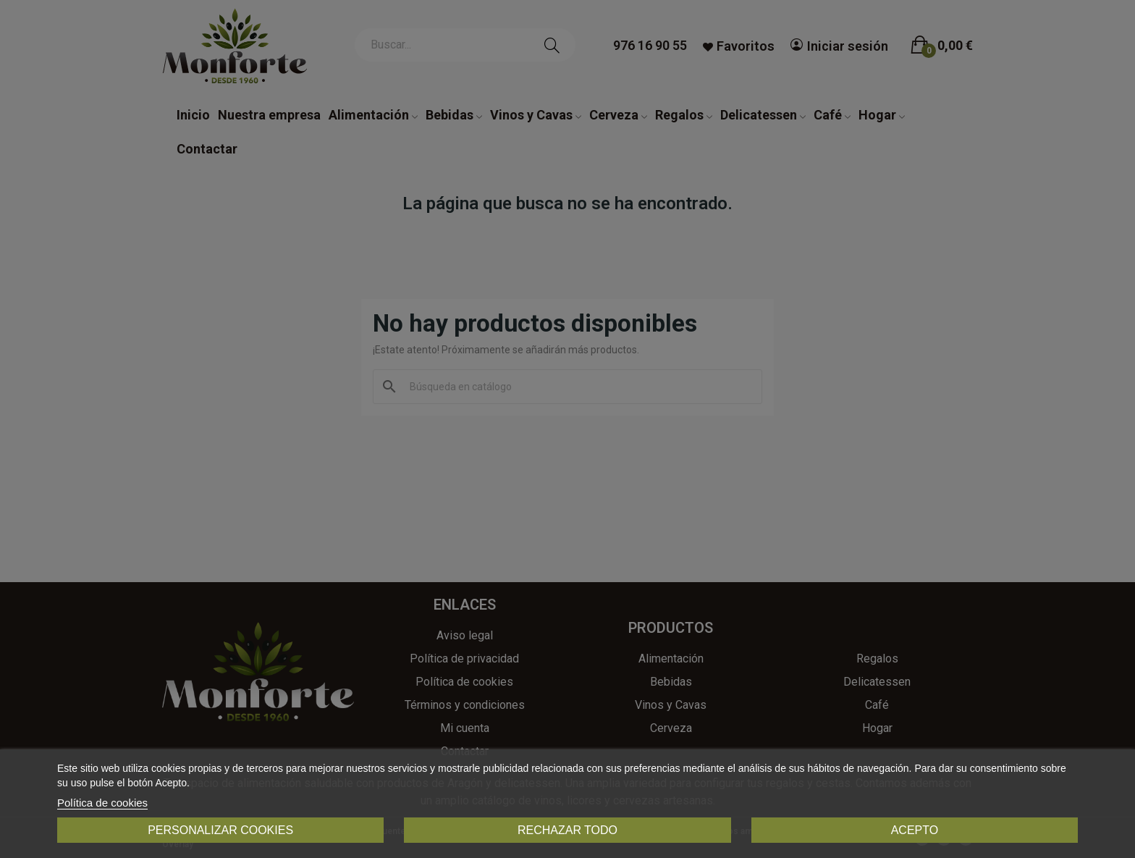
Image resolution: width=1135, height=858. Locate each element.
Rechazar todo (567, 830)
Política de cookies (102, 802)
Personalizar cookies (220, 830)
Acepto (915, 830)
